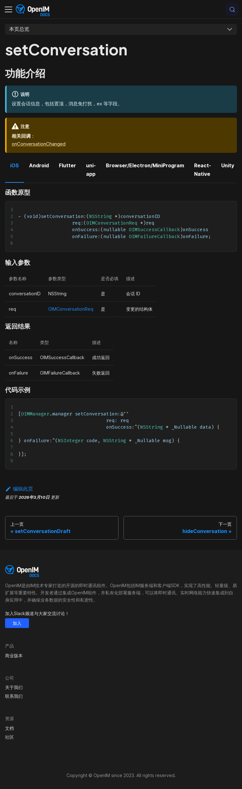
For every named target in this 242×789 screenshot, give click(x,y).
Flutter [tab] (67, 165)
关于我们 (14, 687)
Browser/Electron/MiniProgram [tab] (145, 165)
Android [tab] (39, 165)
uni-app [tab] (91, 169)
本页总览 (19, 29)
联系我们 (14, 696)
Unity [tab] (227, 165)
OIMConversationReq (70, 309)
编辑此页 (19, 489)
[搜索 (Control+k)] (232, 9)
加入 (17, 623)
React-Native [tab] (202, 169)
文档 (9, 728)
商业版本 (14, 655)
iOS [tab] (14, 165)
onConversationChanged (39, 144)
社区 (9, 737)
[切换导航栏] (8, 9)
